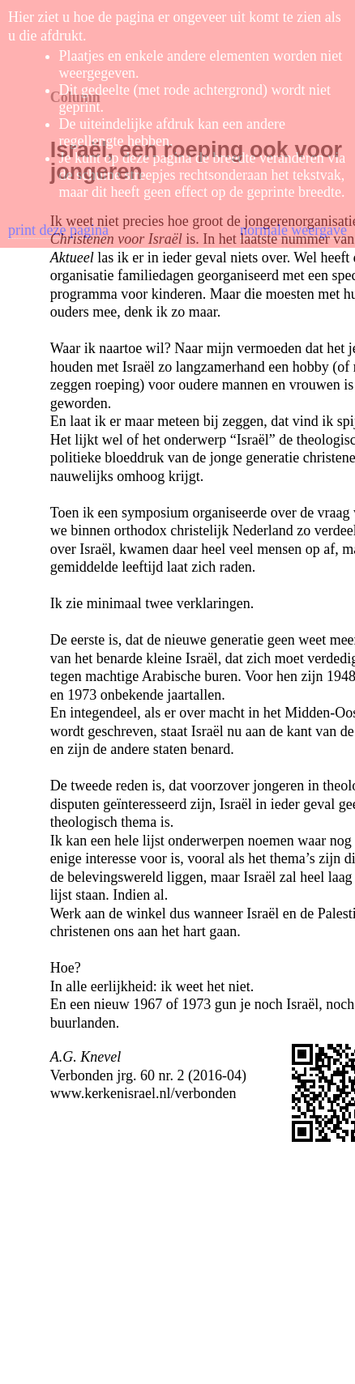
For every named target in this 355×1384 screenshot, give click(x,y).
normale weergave (293, 230)
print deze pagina (58, 230)
